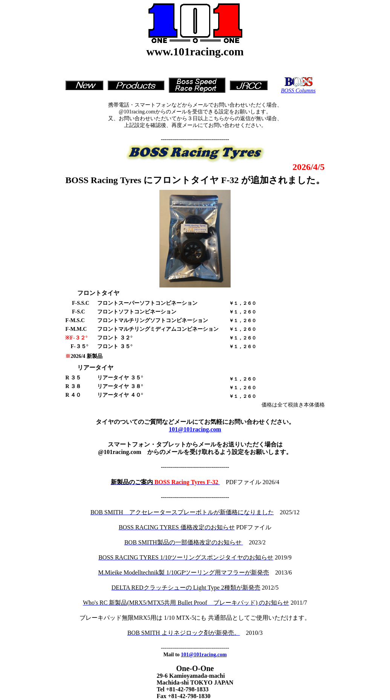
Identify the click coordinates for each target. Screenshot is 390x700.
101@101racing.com (195, 429)
